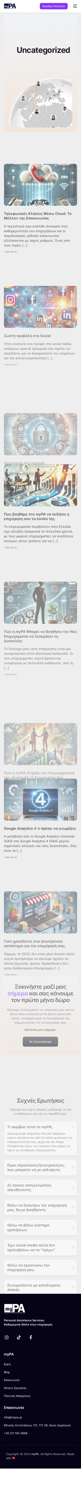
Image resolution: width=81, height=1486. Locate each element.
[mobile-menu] (74, 6)
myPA (35, 1454)
